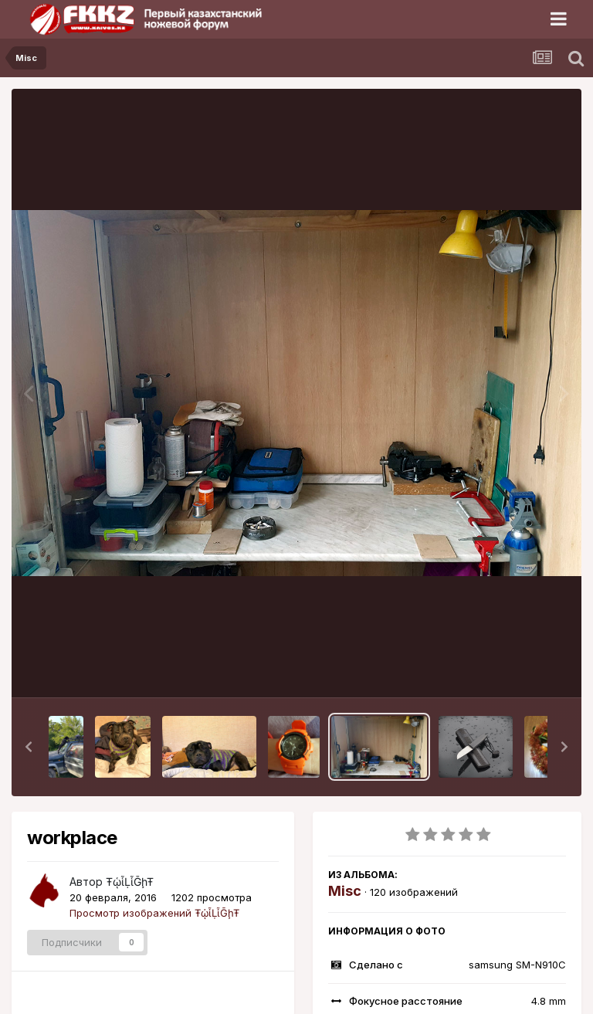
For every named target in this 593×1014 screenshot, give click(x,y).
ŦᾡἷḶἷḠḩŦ (130, 881)
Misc (344, 891)
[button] (29, 747)
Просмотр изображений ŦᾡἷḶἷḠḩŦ (154, 913)
